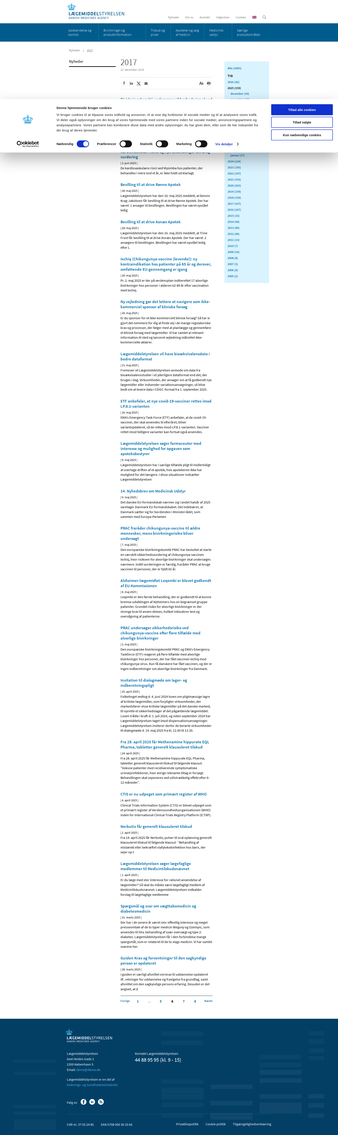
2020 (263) (234, 185)
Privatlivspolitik (187, 1124)
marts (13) (237, 144)
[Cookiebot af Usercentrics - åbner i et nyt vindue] (28, 45)
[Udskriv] (208, 83)
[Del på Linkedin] (131, 83)
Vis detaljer (224, 45)
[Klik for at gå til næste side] (208, 1001)
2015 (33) (233, 216)
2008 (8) (233, 258)
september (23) (240, 110)
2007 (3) (233, 264)
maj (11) (235, 133)
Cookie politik (216, 1124)
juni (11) (235, 127)
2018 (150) (234, 198)
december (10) (239, 94)
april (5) (235, 138)
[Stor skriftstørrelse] (201, 83)
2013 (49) (233, 228)
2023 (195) (234, 167)
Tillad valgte (302, 23)
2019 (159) (234, 191)
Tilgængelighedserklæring (252, 1124)
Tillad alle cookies (302, 11)
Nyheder (76, 61)
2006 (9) (233, 270)
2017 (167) (234, 204)
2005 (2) (233, 276)
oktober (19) (238, 105)
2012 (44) (233, 234)
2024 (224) (234, 161)
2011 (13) (233, 240)
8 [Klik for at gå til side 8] (195, 1001)
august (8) (237, 116)
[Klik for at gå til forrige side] (125, 1001)
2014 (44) (233, 222)
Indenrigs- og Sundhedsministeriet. (92, 1085)
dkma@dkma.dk (88, 1069)
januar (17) (237, 155)
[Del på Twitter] (138, 83)
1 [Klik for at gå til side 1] (138, 1001)
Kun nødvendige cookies (302, 36)
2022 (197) (234, 173)
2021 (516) (234, 179)
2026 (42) (233, 82)
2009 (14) (233, 252)
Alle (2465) (234, 68)
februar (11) (238, 150)
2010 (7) (233, 246)
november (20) (240, 99)
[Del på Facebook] (123, 83)
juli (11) (235, 122)
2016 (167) (234, 210)
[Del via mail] (145, 83)
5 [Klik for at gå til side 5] (161, 1001)
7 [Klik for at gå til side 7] (184, 1001)
